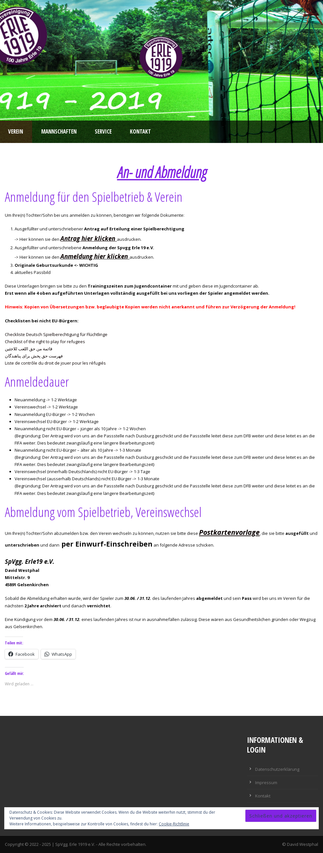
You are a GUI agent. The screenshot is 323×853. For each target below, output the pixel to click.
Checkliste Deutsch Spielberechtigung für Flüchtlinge (56, 334)
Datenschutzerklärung (277, 769)
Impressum (266, 782)
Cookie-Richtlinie (174, 824)
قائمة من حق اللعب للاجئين (28, 349)
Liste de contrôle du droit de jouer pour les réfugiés (55, 363)
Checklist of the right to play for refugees (45, 341)
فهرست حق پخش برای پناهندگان (34, 356)
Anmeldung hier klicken (94, 256)
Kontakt (140, 131)
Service (103, 131)
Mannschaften (59, 131)
